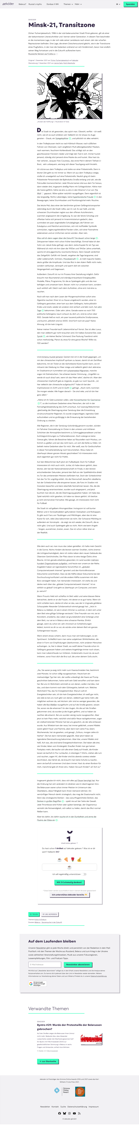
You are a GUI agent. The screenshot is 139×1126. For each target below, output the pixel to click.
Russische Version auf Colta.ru (41, 54)
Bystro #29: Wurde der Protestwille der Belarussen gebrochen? (69, 1028)
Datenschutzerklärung (99, 978)
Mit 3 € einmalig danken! (69, 884)
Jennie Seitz (58, 63)
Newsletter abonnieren (78, 966)
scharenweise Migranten (78, 370)
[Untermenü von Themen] (68, 4)
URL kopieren (50, 916)
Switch (82, 876)
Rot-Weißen (52, 705)
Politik (41, 1052)
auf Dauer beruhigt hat (85, 780)
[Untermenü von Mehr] (78, 4)
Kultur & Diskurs (40, 921)
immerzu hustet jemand (52, 357)
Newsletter (41, 949)
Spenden (130, 4)
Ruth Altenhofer (69, 63)
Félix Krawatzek (52, 1052)
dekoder (32, 20)
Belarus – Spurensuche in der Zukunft (48, 924)
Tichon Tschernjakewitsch (60, 60)
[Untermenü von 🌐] (118, 4)
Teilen (34, 916)
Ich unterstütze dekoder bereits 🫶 (69, 896)
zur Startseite (49, 1063)
